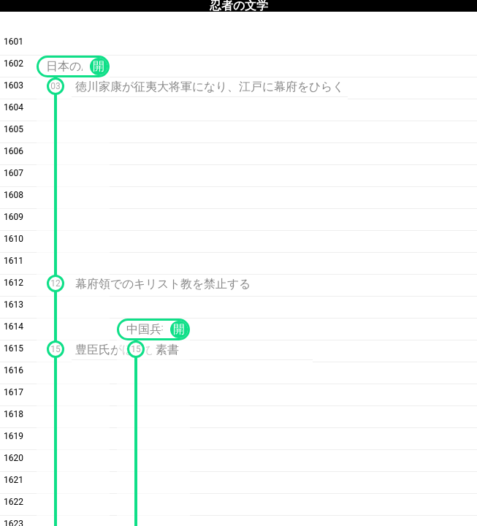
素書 (167, 350)
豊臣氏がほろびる (122, 350)
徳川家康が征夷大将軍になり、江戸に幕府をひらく (209, 87)
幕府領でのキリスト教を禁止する (163, 284)
